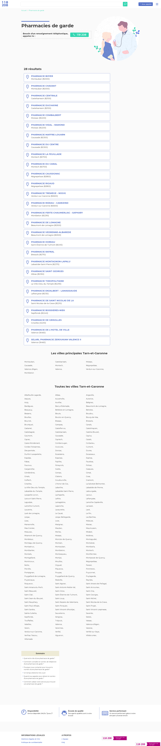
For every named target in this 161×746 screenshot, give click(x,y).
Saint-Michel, (91, 598)
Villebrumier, (91, 635)
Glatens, (58, 476)
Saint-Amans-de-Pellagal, (96, 584)
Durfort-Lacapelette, (33, 454)
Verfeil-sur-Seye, (92, 632)
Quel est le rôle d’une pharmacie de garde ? (39, 658)
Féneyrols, (59, 465)
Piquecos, (59, 569)
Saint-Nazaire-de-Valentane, (66, 602)
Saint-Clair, (28, 595)
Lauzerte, (28, 510)
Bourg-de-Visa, (92, 417)
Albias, (57, 395)
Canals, (89, 425)
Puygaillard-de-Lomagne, (34, 576)
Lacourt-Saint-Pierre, (33, 499)
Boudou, (89, 414)
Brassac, (58, 421)
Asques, (27, 399)
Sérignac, (59, 617)
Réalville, (59, 580)
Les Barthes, (91, 517)
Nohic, (26, 565)
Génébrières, (29, 473)
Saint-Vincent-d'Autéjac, (65, 610)
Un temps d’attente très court (34, 673)
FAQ (63, 742)
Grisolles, (28, 484)
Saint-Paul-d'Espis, (31, 606)
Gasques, (89, 469)
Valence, (58, 369)
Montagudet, (91, 539)
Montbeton (29, 373)
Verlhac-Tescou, (30, 635)
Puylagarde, (91, 576)
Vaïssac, (89, 621)
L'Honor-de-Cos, (61, 484)
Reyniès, (89, 580)
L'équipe (65, 739)
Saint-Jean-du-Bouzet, (33, 598)
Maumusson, (91, 528)
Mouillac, (59, 561)
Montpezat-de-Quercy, (95, 558)
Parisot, (89, 565)
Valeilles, (27, 624)
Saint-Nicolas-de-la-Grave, (96, 602)
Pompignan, (29, 573)
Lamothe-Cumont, (32, 506)
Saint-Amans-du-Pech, (33, 587)
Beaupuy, (28, 410)
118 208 (79, 34)
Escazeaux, (90, 454)
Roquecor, (28, 584)
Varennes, (59, 628)
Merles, (58, 532)
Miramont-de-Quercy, (33, 536)
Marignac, (59, 524)
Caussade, (28, 365)
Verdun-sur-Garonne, (95, 369)
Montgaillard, (29, 558)
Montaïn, (58, 543)
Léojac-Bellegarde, (63, 517)
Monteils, (28, 554)
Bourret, (27, 421)
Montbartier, (29, 550)
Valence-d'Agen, (31, 369)
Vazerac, (89, 628)
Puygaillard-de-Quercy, (65, 576)
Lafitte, (58, 499)
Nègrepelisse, (91, 365)
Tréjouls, (58, 621)
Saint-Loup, (60, 598)
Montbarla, (90, 547)
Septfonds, (28, 617)
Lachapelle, (60, 495)
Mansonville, (29, 524)
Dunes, (89, 451)
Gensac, (58, 473)
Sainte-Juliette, (30, 613)
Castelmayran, (92, 428)
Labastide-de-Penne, (94, 488)
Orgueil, (58, 565)
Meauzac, (28, 532)
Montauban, (29, 362)
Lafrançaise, (90, 499)
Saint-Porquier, (61, 606)
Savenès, (89, 613)
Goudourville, (61, 480)
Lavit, (88, 510)
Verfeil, (58, 632)
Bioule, (58, 414)
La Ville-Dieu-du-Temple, (34, 488)
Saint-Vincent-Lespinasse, (96, 610)
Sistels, (88, 617)
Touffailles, (28, 621)
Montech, (59, 365)
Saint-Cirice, (60, 591)
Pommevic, (90, 569)
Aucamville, (60, 399)
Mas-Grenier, (29, 528)
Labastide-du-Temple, (33, 491)
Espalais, (27, 458)
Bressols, (89, 421)
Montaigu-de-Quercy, (33, 543)
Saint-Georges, (92, 595)
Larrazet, (89, 506)
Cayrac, (27, 439)
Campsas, (59, 425)
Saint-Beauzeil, (30, 591)
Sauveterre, (60, 613)
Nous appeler (146, 4)
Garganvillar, (29, 469)
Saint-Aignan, (60, 584)
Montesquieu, (61, 554)
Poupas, (58, 573)
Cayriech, (59, 439)
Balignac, (89, 402)
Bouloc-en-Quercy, (63, 417)
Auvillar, (58, 402)
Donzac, (58, 451)
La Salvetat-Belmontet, (95, 484)
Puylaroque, (29, 580)
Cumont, (89, 447)
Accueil (23, 10)
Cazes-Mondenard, (32, 443)
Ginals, (27, 476)
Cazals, (88, 439)
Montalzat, (90, 543)
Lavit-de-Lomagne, (32, 513)
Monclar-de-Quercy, (63, 539)
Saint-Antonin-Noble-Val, (65, 587)
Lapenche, (59, 506)
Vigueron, (59, 635)
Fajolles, (58, 462)
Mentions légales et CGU (30, 739)
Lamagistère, (60, 502)
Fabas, (26, 462)
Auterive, (89, 399)
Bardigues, (28, 406)
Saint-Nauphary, (31, 602)
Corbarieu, (90, 443)
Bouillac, (27, 417)
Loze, (57, 521)
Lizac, (26, 521)
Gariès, (58, 469)
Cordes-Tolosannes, (32, 447)
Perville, (27, 569)
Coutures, (59, 447)
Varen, (27, 628)
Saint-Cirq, (90, 591)
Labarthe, (59, 488)
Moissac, (89, 362)
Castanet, (28, 428)
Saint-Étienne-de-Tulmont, (66, 595)
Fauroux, (28, 465)
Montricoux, (29, 561)
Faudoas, (89, 462)
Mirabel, (89, 532)
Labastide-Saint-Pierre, (64, 491)
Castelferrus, (60, 428)
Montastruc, (29, 547)
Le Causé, (59, 513)
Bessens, (27, 414)
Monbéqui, (28, 539)
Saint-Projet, (91, 606)
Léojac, (27, 517)
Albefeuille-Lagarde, (32, 395)
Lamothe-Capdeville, (94, 502)
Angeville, (90, 395)
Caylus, (89, 436)
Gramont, (90, 480)
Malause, (89, 521)
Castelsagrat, (29, 432)
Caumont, (28, 436)
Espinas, (89, 458)
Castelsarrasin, (61, 362)
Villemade (28, 639)
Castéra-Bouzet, (92, 432)
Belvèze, (89, 410)
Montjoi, (58, 558)
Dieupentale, (29, 451)
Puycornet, (90, 573)
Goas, (88, 476)
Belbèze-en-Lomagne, (64, 410)
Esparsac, (59, 458)
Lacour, (89, 495)
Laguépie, (28, 502)
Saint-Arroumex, (92, 587)
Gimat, (88, 473)
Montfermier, (91, 554)
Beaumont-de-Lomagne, (96, 406)
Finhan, (89, 465)
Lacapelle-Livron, (31, 495)
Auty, (26, 402)
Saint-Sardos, (29, 610)
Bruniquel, (28, 425)
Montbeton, (60, 550)
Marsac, (89, 524)
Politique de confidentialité (31, 742)
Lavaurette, (60, 510)
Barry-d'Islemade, (62, 406)
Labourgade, (91, 491)
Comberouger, (61, 443)
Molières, (89, 536)
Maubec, (58, 528)
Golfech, (27, 480)
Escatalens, (59, 454)
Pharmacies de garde (36, 10)
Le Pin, (88, 513)
